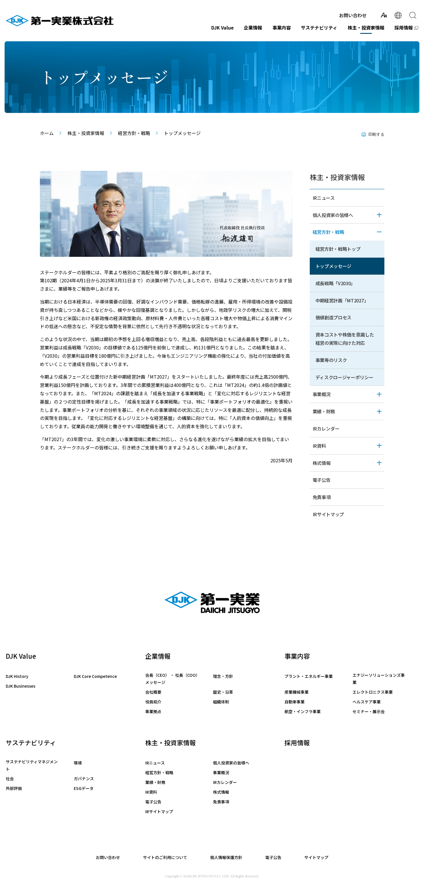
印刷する (376, 134)
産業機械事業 (296, 692)
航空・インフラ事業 (302, 711)
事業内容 (281, 27)
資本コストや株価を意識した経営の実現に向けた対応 (344, 338)
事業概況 (322, 394)
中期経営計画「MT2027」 (342, 300)
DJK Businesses (20, 686)
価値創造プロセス (333, 317)
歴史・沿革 (223, 692)
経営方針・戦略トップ (338, 248)
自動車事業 (294, 702)
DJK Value (222, 27)
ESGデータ (84, 788)
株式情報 (322, 462)
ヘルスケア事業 (367, 702)
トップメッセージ (333, 266)
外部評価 (14, 788)
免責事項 (322, 497)
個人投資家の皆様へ (333, 215)
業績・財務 (324, 411)
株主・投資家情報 (366, 27)
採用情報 (403, 27)
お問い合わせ (353, 15)
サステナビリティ (319, 27)
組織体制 (221, 702)
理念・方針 (223, 676)
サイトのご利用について (165, 857)
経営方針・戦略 (134, 133)
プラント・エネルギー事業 (308, 676)
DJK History (17, 676)
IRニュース (324, 197)
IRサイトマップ (328, 514)
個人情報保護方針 (226, 857)
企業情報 (253, 27)
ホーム (47, 133)
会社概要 (153, 692)
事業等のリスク (331, 360)
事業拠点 (153, 711)
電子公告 (322, 479)
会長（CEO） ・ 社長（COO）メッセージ (172, 678)
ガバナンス (84, 778)
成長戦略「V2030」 (335, 283)
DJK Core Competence (95, 676)
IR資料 (319, 445)
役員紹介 (153, 702)
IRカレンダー (326, 428)
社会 (10, 778)
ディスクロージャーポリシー (344, 377)
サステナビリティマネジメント (32, 765)
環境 (78, 763)
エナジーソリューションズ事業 (379, 678)
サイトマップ (316, 857)
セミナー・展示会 (369, 711)
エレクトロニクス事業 (373, 692)
